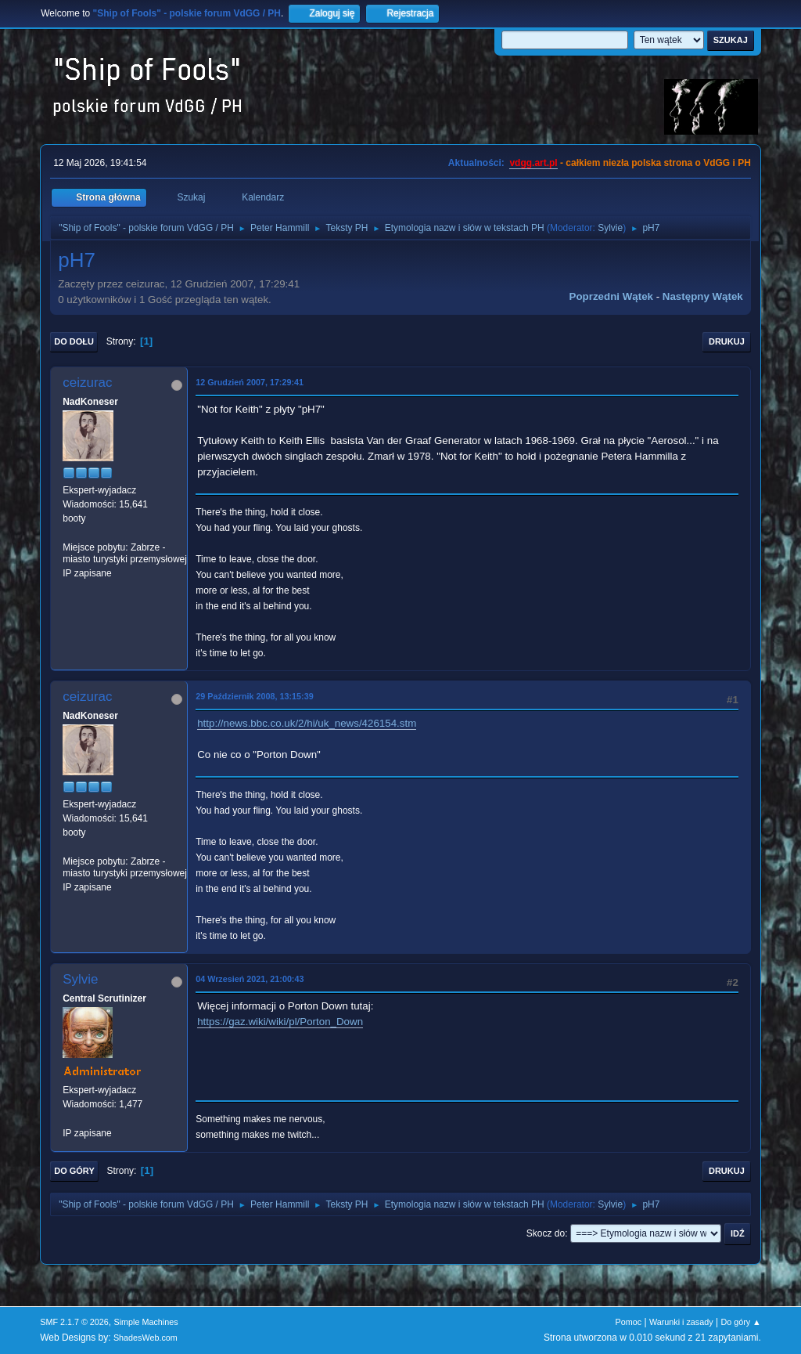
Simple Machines (146, 1322)
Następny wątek (703, 296)
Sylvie (610, 227)
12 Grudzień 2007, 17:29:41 (250, 382)
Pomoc (629, 1322)
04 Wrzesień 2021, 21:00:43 (250, 979)
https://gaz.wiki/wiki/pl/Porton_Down (280, 1021)
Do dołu (74, 341)
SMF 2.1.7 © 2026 (74, 1322)
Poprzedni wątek (611, 296)
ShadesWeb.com (145, 1337)
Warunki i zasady (681, 1322)
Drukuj (727, 341)
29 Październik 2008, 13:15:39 (254, 696)
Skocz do (545, 1233)
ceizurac (87, 382)
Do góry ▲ (740, 1322)
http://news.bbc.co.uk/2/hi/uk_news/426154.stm (306, 723)
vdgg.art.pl (533, 162)
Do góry (74, 1170)
